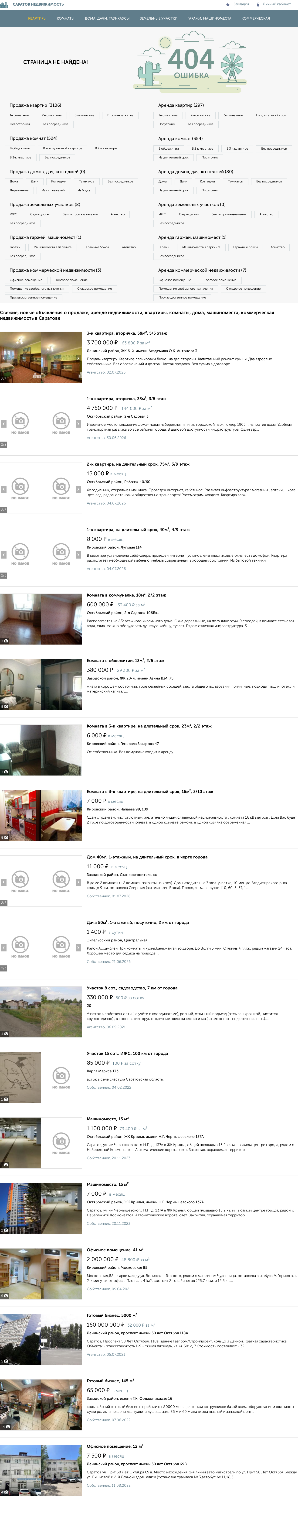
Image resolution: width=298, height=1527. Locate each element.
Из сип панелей (99, 194)
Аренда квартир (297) (183, 105)
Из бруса (17, 203)
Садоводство (44, 228)
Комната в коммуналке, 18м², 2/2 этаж (126, 615)
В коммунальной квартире (67, 150)
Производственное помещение (35, 316)
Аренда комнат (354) (182, 140)
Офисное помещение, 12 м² (115, 1466)
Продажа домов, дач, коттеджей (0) (50, 174)
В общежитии (21, 150)
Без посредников (103, 125)
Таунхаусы (96, 184)
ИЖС (14, 228)
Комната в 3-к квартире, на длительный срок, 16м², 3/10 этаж (150, 811)
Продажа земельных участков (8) (47, 218)
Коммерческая (256, 18)
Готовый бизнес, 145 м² (110, 1400)
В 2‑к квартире (114, 150)
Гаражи (16, 263)
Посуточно (213, 125)
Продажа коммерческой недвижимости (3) (58, 287)
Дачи (38, 184)
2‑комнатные (56, 115)
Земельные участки (158, 18)
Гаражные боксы (104, 263)
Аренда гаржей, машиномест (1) (195, 253)
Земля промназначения (87, 228)
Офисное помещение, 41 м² (115, 1269)
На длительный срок (175, 125)
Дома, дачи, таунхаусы (107, 18)
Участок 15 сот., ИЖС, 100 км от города (127, 1073)
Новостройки (63, 125)
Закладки (237, 4)
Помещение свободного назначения (39, 307)
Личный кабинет (274, 4)
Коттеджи (64, 184)
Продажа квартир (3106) (37, 105)
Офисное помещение (27, 297)
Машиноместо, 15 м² (108, 1138)
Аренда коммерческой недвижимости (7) (205, 287)
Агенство (128, 228)
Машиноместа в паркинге (56, 263)
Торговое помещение (77, 297)
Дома (15, 184)
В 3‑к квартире (22, 159)
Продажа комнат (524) (35, 140)
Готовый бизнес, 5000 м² (112, 1335)
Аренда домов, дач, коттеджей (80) (198, 184)
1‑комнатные (20, 115)
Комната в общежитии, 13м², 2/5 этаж (125, 680)
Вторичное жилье (24, 125)
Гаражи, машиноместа (209, 18)
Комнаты (65, 18)
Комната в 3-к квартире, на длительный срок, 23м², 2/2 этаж (149, 746)
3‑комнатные (91, 115)
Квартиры (37, 18)
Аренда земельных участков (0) (194, 218)
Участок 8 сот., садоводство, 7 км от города (132, 1007)
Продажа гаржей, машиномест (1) (48, 253)
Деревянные (62, 194)
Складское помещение (100, 307)
